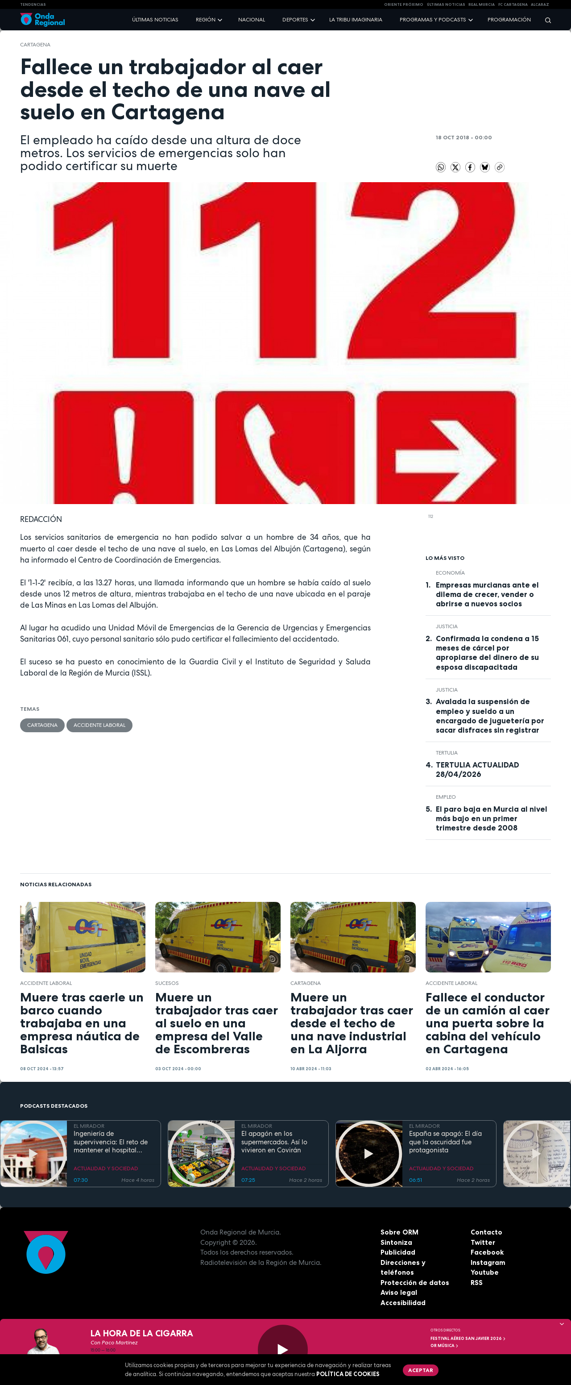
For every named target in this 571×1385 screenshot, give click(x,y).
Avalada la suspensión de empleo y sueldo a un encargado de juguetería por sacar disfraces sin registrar (490, 715)
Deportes (295, 19)
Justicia (447, 626)
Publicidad (398, 1252)
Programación (509, 19)
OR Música (444, 1345)
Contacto (486, 1232)
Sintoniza (396, 1242)
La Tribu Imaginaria (355, 19)
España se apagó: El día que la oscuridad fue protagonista (445, 1142)
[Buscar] (545, 20)
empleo (446, 797)
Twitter (483, 1242)
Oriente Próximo (403, 4)
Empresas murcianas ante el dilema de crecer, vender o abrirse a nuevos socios (487, 594)
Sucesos (167, 983)
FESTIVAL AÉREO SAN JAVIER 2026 (468, 1338)
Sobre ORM (399, 1232)
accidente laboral (99, 725)
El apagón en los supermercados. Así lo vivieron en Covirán (274, 1142)
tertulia (447, 752)
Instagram (488, 1262)
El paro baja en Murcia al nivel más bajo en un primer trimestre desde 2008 (491, 818)
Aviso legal (399, 1292)
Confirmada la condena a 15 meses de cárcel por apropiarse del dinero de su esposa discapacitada (487, 652)
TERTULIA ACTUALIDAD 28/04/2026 (477, 769)
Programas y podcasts (433, 19)
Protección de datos (415, 1282)
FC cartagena (513, 4)
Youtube (485, 1272)
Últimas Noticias (446, 4)
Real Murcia (481, 4)
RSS (477, 1282)
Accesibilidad (403, 1302)
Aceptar (420, 1370)
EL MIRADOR (89, 1126)
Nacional (251, 19)
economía (450, 572)
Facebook (487, 1252)
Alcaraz (540, 4)
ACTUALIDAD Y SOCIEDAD (106, 1168)
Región (205, 19)
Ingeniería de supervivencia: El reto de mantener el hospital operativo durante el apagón (111, 1142)
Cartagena (35, 44)
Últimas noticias (155, 19)
